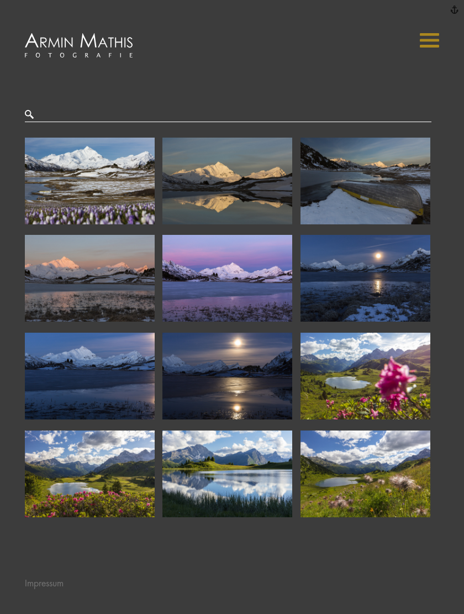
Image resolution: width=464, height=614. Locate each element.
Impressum (44, 583)
